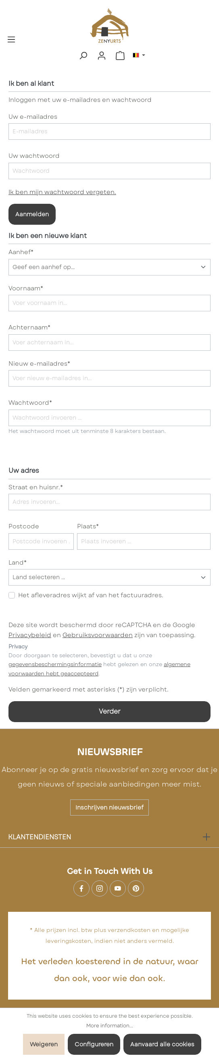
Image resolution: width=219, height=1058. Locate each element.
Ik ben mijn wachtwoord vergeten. (62, 192)
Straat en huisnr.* (35, 487)
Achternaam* (29, 327)
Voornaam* (25, 288)
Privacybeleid (29, 635)
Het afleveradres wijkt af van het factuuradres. (90, 595)
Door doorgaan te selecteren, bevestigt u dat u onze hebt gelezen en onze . (99, 664)
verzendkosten (129, 930)
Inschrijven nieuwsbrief (109, 807)
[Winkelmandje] (120, 55)
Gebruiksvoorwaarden (98, 635)
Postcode (23, 526)
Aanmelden (32, 214)
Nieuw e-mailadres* (39, 363)
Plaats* (88, 526)
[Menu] (11, 38)
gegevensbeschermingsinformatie (55, 664)
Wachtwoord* (30, 402)
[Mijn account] (101, 55)
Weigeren (44, 1044)
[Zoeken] (83, 55)
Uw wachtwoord (34, 155)
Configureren (94, 1044)
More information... (109, 1025)
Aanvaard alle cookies (162, 1044)
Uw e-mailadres (32, 116)
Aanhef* (20, 252)
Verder (110, 711)
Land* (17, 562)
